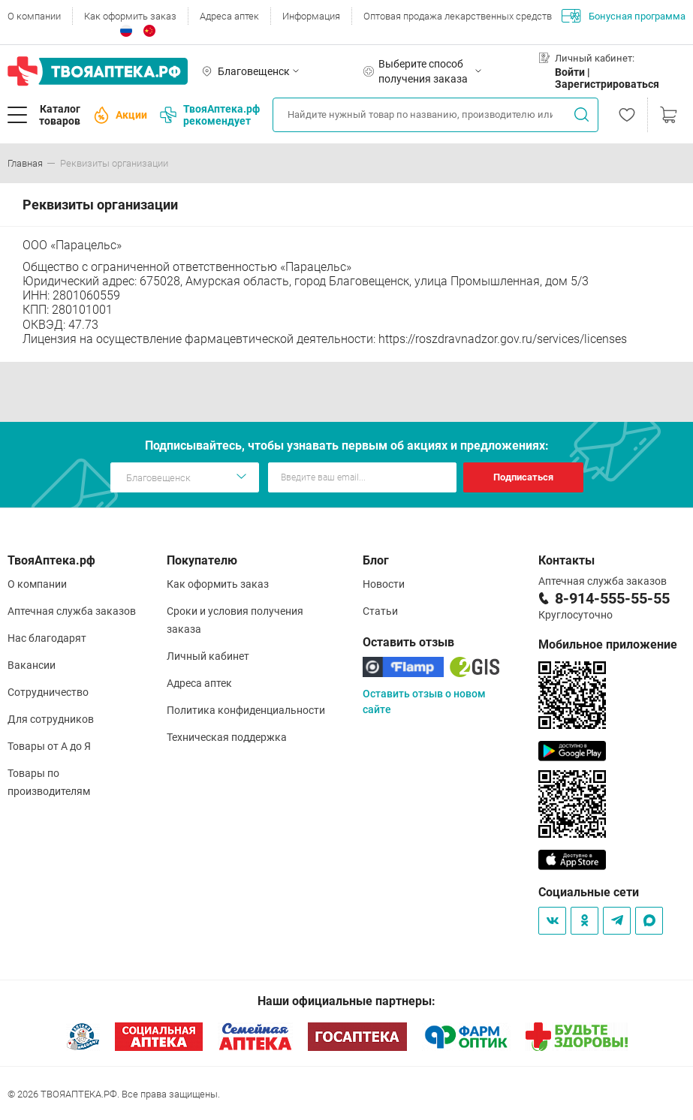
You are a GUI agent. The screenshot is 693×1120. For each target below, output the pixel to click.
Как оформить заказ (130, 16)
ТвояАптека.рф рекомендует (210, 115)
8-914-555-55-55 (612, 598)
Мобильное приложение (607, 644)
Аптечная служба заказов (72, 611)
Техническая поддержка (227, 737)
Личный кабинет (208, 656)
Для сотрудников (51, 719)
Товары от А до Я (49, 746)
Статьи (380, 611)
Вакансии (32, 665)
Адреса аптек (229, 16)
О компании (34, 16)
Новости (384, 584)
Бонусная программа (623, 16)
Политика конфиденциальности (246, 710)
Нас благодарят (47, 638)
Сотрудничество (48, 692)
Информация (311, 16)
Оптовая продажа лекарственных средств (457, 16)
